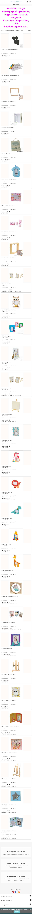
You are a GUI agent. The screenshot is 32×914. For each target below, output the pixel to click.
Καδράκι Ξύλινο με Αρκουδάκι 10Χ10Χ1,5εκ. (9, 596)
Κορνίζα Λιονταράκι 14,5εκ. (6, 492)
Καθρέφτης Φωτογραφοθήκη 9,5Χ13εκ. (9, 231)
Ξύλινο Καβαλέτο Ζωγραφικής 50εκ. (8, 778)
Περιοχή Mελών (5, 905)
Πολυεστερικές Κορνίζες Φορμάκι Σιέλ (8, 179)
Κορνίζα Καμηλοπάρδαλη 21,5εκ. (7, 570)
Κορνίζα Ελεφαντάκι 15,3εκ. (6, 440)
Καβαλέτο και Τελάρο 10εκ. (6, 414)
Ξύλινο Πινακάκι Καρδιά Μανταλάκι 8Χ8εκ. (9, 49)
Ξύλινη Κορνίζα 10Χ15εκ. (6, 283)
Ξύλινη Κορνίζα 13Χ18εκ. (6, 388)
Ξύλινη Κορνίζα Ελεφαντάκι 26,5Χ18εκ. (8, 830)
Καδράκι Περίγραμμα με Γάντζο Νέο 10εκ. (9, 257)
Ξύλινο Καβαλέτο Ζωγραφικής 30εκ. (8, 674)
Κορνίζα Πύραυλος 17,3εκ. (6, 544)
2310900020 (16, 4)
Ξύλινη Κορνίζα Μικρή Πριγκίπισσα (8, 205)
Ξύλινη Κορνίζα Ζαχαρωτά (6, 336)
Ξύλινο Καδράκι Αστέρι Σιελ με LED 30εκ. (9, 804)
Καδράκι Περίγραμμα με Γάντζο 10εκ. (8, 101)
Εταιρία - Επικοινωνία (6, 896)
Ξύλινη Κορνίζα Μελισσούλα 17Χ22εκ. (8, 700)
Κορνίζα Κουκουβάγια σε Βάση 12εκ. (8, 310)
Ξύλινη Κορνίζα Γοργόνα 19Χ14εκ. (7, 648)
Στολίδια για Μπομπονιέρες (9, 30)
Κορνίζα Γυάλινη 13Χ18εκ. (6, 362)
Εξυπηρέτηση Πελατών (6, 900)
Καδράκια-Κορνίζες (19, 30)
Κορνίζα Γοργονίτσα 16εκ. (6, 466)
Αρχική (2, 30)
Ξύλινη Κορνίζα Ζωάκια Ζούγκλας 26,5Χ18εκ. (10, 726)
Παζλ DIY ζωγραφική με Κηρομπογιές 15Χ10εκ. (10, 75)
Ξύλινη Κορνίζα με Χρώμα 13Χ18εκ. (8, 622)
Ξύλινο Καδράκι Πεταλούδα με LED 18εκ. (9, 752)
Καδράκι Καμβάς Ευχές (5, 153)
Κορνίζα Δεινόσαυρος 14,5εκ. (7, 518)
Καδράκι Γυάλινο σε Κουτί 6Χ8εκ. (7, 127)
